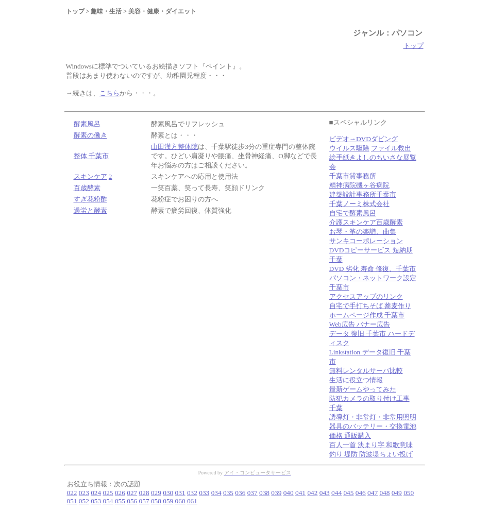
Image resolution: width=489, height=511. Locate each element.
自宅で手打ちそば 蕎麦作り (370, 306)
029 (156, 493)
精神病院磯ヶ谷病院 (359, 185)
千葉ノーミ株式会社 (359, 204)
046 (361, 493)
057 (144, 501)
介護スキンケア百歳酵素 (366, 222)
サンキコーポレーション (366, 241)
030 (168, 493)
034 (216, 493)
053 (96, 501)
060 (180, 501)
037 (252, 493)
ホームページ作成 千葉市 (366, 315)
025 (108, 493)
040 (288, 493)
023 (84, 493)
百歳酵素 (87, 188)
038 (264, 493)
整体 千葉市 (91, 156)
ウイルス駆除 (349, 148)
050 (408, 493)
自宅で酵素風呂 (352, 213)
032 (192, 493)
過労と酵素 (90, 210)
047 (372, 493)
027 (132, 493)
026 (120, 493)
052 (84, 501)
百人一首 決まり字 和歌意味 (371, 445)
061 (192, 501)
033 (204, 493)
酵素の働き (90, 135)
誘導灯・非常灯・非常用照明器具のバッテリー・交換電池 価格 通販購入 (372, 426)
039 (276, 493)
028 (144, 493)
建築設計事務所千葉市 (362, 194)
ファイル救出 (391, 148)
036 (240, 493)
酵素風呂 (87, 124)
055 (120, 501)
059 (168, 501)
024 (96, 493)
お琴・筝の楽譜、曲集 (362, 231)
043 (324, 493)
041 (300, 493)
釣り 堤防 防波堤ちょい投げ (371, 454)
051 (72, 501)
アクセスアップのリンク (366, 296)
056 (132, 501)
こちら (109, 93)
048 (384, 493)
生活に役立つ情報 (356, 380)
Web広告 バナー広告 (359, 324)
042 (312, 493)
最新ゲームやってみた (362, 389)
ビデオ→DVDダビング (363, 139)
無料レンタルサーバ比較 (366, 370)
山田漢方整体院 (174, 146)
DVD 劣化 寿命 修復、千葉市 (372, 268)
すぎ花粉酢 (90, 199)
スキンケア (90, 176)
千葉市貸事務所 (352, 176)
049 (397, 493)
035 (228, 493)
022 (72, 493)
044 (336, 493)
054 (108, 501)
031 (180, 493)
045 (348, 493)
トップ (413, 45)
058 (156, 501)
